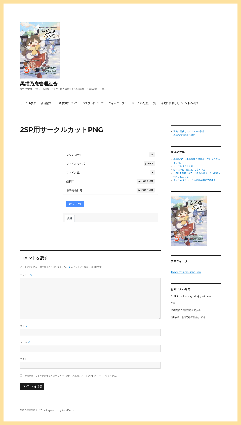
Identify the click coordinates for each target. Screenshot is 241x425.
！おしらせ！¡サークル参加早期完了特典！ (194, 180)
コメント (26, 275)
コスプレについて (93, 103)
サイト (23, 358)
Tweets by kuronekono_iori (186, 272)
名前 (24, 325)
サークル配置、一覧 (144, 103)
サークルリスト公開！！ (185, 166)
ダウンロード (75, 203)
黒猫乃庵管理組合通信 (184, 135)
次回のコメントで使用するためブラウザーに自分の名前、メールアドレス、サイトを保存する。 (71, 376)
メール (25, 342)
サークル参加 (28, 103)
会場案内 (46, 103)
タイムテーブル (117, 103)
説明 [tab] (69, 218)
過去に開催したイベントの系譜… (180, 103)
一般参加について (67, 103)
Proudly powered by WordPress (57, 410)
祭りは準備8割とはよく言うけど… (190, 169)
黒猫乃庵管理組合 (39, 84)
